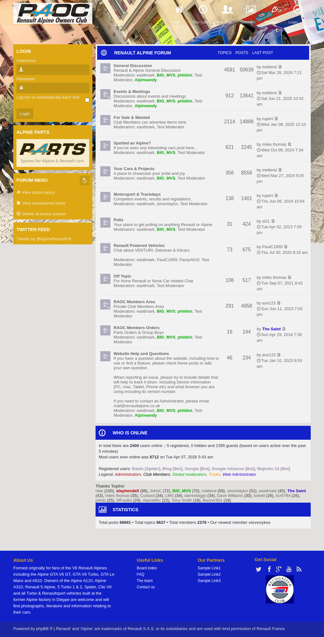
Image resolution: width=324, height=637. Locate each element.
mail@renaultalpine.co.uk (137, 405)
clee (99, 490)
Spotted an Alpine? (132, 143)
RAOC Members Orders (136, 327)
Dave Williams (230, 495)
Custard (147, 495)
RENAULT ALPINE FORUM (142, 52)
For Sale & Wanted (132, 117)
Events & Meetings (132, 91)
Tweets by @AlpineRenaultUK (44, 238)
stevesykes (260, 522)
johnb (101, 500)
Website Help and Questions (141, 353)
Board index (147, 568)
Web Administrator (239, 474)
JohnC (156, 490)
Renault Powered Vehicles (139, 245)
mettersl (269, 66)
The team (145, 581)
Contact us (146, 587)
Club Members (156, 474)
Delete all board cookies (41, 214)
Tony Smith (182, 500)
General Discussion (133, 65)
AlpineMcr (152, 500)
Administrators (128, 474)
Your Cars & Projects (134, 168)
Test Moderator (170, 127)
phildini (185, 75)
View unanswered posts (40, 203)
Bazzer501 (212, 500)
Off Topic (122, 276)
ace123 (269, 303)
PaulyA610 (189, 259)
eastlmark (145, 75)
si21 (266, 221)
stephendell (127, 490)
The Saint (271, 329)
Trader (214, 474)
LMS (169, 495)
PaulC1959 (167, 259)
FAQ (140, 574)
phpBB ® (44, 628)
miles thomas (274, 144)
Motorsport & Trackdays (137, 194)
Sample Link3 (209, 581)
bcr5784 (283, 495)
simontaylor (167, 203)
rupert (267, 118)
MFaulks (124, 500)
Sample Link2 (209, 574)
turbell (259, 495)
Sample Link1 (209, 568)
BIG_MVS (166, 75)
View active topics (35, 192)
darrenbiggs (195, 495)
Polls (118, 219)
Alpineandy (145, 79)
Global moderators (189, 474)
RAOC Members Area (134, 301)
